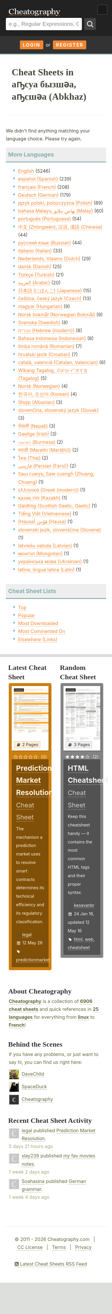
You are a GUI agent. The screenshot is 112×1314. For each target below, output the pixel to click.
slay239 (30, 1156)
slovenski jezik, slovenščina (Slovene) (59, 530)
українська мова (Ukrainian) (50, 561)
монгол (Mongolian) (40, 553)
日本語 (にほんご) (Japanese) (50, 290)
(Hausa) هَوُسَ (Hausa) (42, 521)
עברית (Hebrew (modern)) (46, 330)
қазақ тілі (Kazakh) (39, 498)
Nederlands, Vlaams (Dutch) (49, 259)
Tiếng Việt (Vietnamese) (44, 514)
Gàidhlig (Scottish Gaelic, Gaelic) (54, 506)
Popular (26, 615)
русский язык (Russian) (44, 243)
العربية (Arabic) (34, 283)
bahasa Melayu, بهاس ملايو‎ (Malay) (55, 211)
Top (22, 607)
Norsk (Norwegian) (39, 386)
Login (31, 45)
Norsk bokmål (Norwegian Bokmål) (56, 315)
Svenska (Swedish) (39, 322)
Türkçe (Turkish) (36, 275)
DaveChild (33, 1074)
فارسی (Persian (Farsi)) (43, 466)
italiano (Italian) (35, 251)
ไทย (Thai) (29, 458)
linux (83, 1017)
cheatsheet (79, 947)
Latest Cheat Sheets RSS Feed (51, 1264)
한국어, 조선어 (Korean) (43, 394)
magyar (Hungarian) (40, 306)
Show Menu (102, 10)
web (89, 939)
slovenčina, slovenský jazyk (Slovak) (58, 410)
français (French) (37, 187)
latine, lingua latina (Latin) (46, 570)
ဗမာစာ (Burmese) (37, 442)
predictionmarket (33, 959)
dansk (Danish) (34, 266)
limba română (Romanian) (46, 346)
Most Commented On (41, 631)
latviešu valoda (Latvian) (45, 546)
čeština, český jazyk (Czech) (50, 298)
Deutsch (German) (38, 195)
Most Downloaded (38, 623)
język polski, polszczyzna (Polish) (55, 203)
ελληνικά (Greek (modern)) (48, 490)
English (26, 171)
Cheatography (25, 1001)
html (78, 939)
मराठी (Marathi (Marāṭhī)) (44, 450)
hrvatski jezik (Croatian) (44, 354)
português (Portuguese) (44, 219)
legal (27, 934)
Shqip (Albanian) (36, 402)
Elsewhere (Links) (37, 639)
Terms (59, 1247)
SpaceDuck (34, 1086)
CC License (30, 1247)
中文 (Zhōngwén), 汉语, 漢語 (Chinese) (60, 227)
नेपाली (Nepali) (33, 426)
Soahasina (33, 1181)
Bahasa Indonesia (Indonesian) (52, 338)
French (17, 1025)
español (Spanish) (38, 179)
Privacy (83, 1247)
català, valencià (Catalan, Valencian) (58, 362)
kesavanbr (84, 905)
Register (69, 45)
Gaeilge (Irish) (33, 434)
